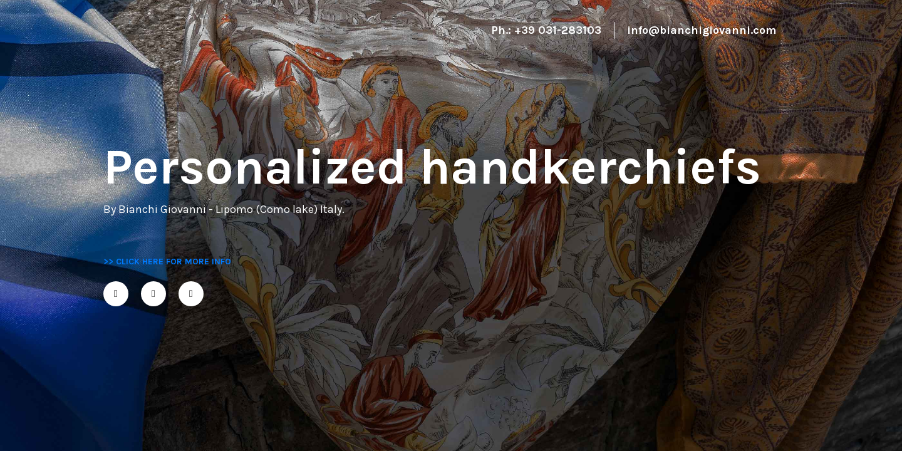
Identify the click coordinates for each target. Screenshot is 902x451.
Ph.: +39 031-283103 (546, 30)
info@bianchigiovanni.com (701, 30)
